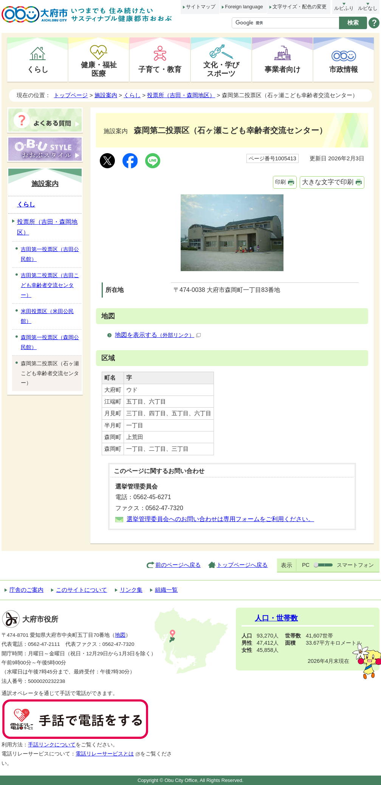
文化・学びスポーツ (221, 69)
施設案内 (105, 95)
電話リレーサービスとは (108, 754)
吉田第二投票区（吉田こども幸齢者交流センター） (50, 285)
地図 (120, 635)
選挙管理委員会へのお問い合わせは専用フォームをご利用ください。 (220, 519)
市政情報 (343, 69)
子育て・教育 (159, 69)
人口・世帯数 (276, 618)
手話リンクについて (52, 745)
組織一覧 (166, 589)
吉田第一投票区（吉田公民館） (50, 254)
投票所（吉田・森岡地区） (181, 95)
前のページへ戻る (178, 565)
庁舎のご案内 (26, 589)
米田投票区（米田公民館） (47, 316)
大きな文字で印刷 (327, 182)
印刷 (280, 182)
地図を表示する (158, 335)
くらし (37, 69)
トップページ (71, 95)
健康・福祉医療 (99, 69)
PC (306, 565)
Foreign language (244, 6)
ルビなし (368, 8)
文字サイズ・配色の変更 (300, 6)
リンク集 (131, 589)
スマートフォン (355, 565)
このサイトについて (81, 589)
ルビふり (344, 8)
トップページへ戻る (242, 565)
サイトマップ (200, 6)
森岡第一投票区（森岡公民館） (50, 342)
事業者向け (282, 69)
